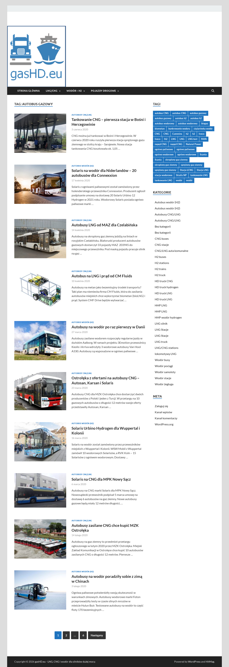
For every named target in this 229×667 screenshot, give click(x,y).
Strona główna (28, 90)
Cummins (177, 133)
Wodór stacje (163, 378)
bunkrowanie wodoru (179, 128)
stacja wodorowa (163, 175)
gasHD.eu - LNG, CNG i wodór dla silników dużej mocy (65, 661)
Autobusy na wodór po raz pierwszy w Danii (108, 327)
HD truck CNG (164, 281)
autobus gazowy (198, 113)
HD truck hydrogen (166, 287)
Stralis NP (181, 175)
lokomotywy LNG (165, 353)
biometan (160, 128)
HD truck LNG (163, 293)
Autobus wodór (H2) (83, 166)
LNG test (192, 139)
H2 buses (160, 256)
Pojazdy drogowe (103, 90)
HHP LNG (161, 305)
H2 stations (162, 262)
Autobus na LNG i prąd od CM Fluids (102, 276)
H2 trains (160, 269)
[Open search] (213, 91)
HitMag (210, 661)
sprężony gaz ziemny (191, 164)
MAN (204, 139)
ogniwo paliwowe (164, 149)
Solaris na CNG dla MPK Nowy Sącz (101, 479)
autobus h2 (181, 118)
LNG (173, 139)
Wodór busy (162, 359)
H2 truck (160, 275)
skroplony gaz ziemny (176, 159)
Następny (97, 635)
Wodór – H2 (74, 90)
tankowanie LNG (199, 175)
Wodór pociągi (164, 366)
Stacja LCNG (186, 170)
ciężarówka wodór (203, 128)
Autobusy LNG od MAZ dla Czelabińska (104, 225)
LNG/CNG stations (166, 347)
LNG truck (161, 341)
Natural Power (193, 144)
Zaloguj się (161, 406)
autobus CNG (162, 113)
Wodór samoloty (165, 372)
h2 (187, 133)
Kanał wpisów (163, 412)
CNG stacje (162, 244)
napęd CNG (161, 144)
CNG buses (162, 238)
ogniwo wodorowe (164, 154)
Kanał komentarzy (166, 418)
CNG (157, 133)
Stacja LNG (202, 170)
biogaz (204, 123)
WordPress (194, 661)
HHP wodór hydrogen (168, 317)
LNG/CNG (51, 90)
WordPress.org (164, 424)
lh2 (165, 139)
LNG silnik (161, 323)
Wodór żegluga (164, 384)
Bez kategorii (163, 226)
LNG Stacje (161, 329)
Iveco (201, 133)
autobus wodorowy (164, 123)
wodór (179, 180)
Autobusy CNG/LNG (82, 115)
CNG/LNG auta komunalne (171, 250)
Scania (203, 154)
